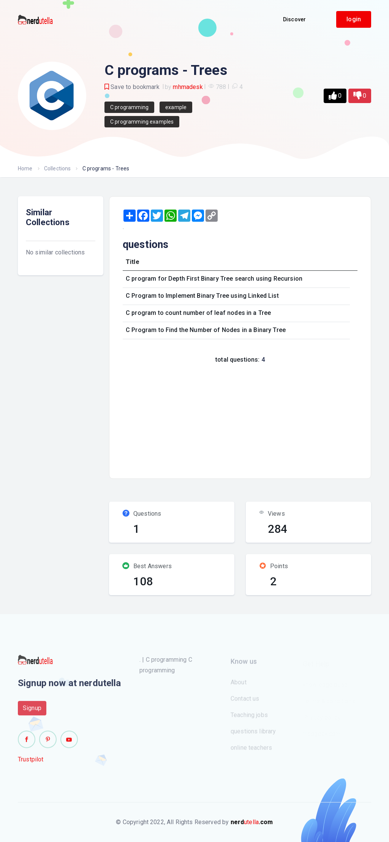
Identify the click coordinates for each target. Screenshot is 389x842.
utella (252, 822)
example (176, 107)
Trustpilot (31, 763)
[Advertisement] (253, 418)
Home (25, 168)
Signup (32, 711)
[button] (335, 96)
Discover (294, 19)
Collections (57, 168)
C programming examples (142, 122)
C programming (129, 107)
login (353, 19)
